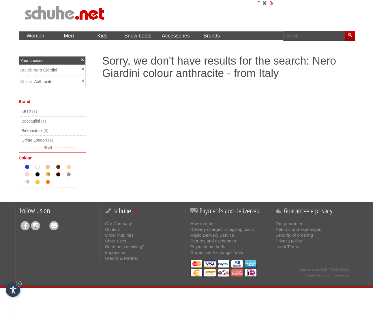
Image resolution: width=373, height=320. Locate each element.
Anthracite (43, 81)
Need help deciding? (125, 246)
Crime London (37, 140)
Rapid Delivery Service (212, 235)
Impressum (115, 252)
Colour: (27, 81)
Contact (112, 229)
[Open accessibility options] (13, 290)
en (271, 3)
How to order (202, 223)
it (258, 3)
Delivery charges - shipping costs (222, 229)
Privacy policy (288, 240)
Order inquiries (119, 235)
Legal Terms (287, 246)
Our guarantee (289, 223)
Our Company (118, 223)
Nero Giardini (45, 70)
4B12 (29, 111)
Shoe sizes (115, 240)
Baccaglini (34, 121)
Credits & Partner (121, 258)
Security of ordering (294, 235)
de (265, 3)
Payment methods (207, 246)
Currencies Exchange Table (216, 252)
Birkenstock (35, 130)
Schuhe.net (307, 269)
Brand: (26, 70)
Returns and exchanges (213, 240)
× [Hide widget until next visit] (19, 283)
